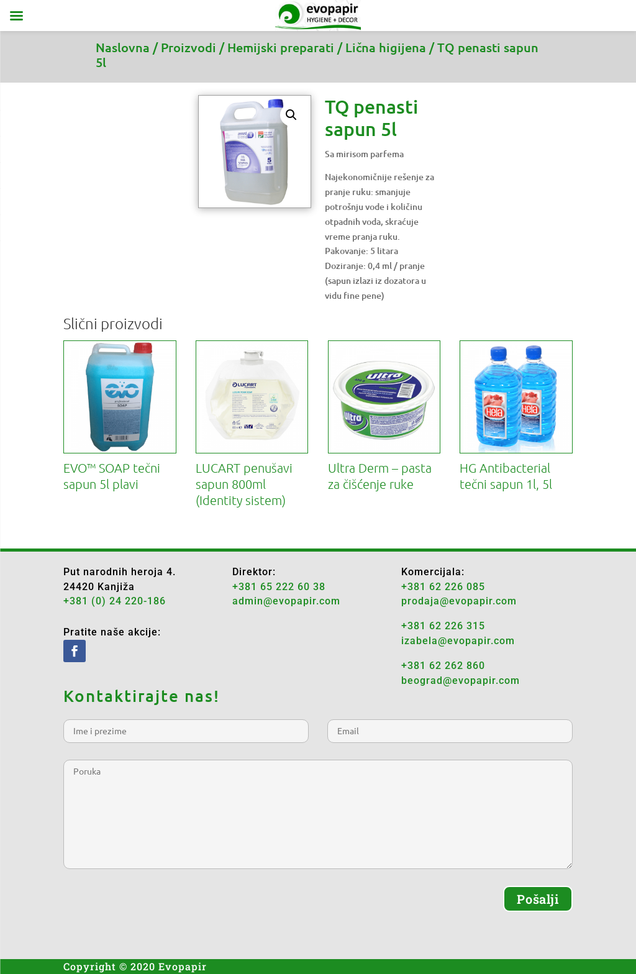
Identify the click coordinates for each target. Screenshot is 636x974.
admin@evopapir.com (286, 601)
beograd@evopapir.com (460, 680)
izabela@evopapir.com (458, 641)
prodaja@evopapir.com (459, 601)
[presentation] (157, 910)
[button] (291, 115)
